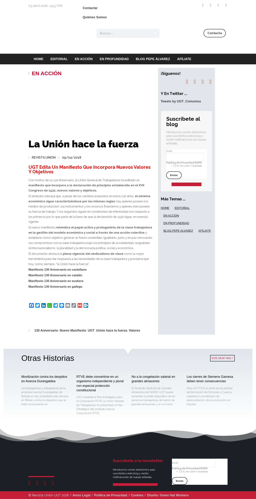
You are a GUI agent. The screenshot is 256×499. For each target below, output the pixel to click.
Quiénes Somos (95, 17)
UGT (91, 330)
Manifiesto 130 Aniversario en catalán (55, 275)
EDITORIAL (59, 59)
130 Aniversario (46, 330)
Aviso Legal (81, 495)
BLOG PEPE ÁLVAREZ (153, 59)
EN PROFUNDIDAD (114, 59)
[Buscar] (155, 33)
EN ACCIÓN (84, 59)
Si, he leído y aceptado (189, 165)
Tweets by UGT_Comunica (181, 101)
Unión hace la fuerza (111, 330)
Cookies (137, 495)
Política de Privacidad (110, 495)
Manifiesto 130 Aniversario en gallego (55, 286)
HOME (165, 208)
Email (169, 151)
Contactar (90, 8)
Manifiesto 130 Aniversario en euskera (55, 281)
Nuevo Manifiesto (73, 330)
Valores (134, 330)
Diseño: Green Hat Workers (168, 495)
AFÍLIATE (184, 59)
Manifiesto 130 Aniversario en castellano (57, 269)
